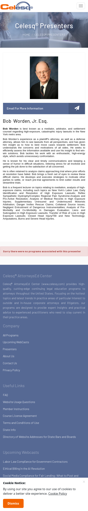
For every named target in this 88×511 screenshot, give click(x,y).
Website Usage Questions (19, 402)
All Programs (11, 335)
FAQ (5, 395)
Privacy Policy (11, 370)
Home (26, 34)
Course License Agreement (20, 415)
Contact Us (10, 363)
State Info (9, 429)
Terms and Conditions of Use (21, 422)
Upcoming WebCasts (16, 342)
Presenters (10, 349)
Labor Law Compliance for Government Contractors (35, 461)
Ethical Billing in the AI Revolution (24, 468)
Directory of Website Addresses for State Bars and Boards (39, 436)
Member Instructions (16, 409)
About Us (8, 356)
